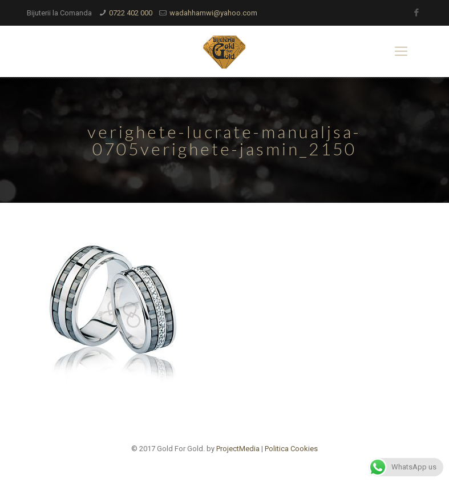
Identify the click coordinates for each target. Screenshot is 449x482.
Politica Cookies (291, 448)
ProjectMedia (238, 448)
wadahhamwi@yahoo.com (213, 13)
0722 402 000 (130, 13)
